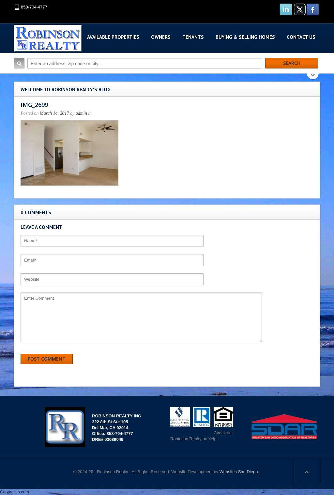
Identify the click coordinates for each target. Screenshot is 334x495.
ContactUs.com (14, 491)
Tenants (193, 37)
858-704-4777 (34, 7)
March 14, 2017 (54, 113)
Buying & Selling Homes (245, 37)
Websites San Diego (239, 471)
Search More (313, 77)
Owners (161, 37)
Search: (19, 63)
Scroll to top (306, 472)
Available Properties (113, 37)
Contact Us (301, 37)
